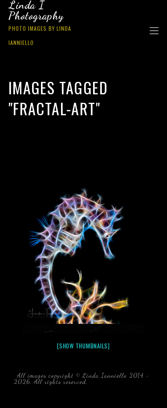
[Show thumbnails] (83, 345)
